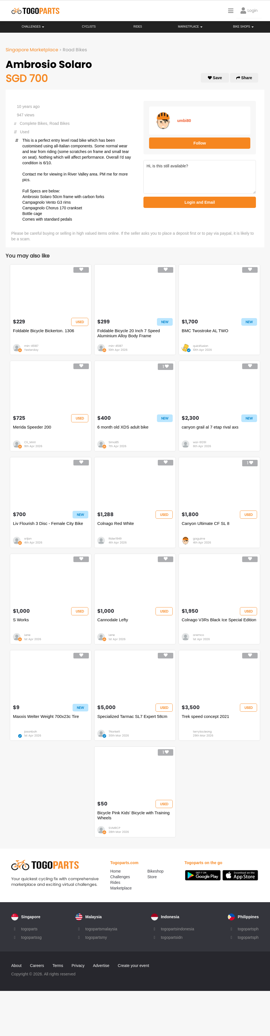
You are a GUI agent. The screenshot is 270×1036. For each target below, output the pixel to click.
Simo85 (114, 442)
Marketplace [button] (190, 26)
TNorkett (114, 731)
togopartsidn (172, 937)
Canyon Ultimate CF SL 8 (206, 523)
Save (215, 78)
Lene (27, 635)
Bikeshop (155, 871)
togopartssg (31, 937)
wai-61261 (199, 442)
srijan (28, 538)
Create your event (133, 965)
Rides (137, 26)
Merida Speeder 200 (32, 427)
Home (115, 871)
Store (152, 877)
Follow (200, 143)
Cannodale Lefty (112, 619)
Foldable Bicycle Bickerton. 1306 (43, 330)
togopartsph (248, 929)
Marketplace (121, 888)
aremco (198, 635)
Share (244, 78)
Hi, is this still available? (199, 177)
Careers (37, 965)
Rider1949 (115, 538)
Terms (57, 965)
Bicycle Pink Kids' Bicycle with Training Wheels (133, 815)
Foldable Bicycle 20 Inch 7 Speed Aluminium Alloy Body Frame (128, 333)
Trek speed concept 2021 (205, 716)
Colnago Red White (115, 523)
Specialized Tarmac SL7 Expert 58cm (132, 716)
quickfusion (200, 346)
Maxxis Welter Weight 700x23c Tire (46, 716)
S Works (21, 619)
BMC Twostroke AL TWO (205, 330)
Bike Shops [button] (243, 26)
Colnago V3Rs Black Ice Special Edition (219, 619)
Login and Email (199, 202)
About (16, 965)
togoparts (29, 929)
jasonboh (30, 731)
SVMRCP (114, 828)
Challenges (33, 26)
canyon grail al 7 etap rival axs (210, 427)
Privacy (78, 965)
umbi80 (184, 120)
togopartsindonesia (177, 929)
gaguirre (199, 538)
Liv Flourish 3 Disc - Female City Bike (48, 523)
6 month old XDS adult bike (122, 427)
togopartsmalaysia (101, 929)
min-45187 (31, 346)
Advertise (101, 965)
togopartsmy (96, 937)
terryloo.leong (202, 731)
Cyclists (89, 26)
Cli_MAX (30, 442)
